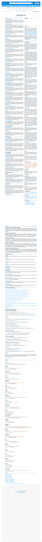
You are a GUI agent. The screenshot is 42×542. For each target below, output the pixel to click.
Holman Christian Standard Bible (9, 77)
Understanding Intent (8, 270)
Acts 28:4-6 (26, 116)
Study (21, 16)
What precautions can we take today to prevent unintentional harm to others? (16, 295)
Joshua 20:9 (26, 90)
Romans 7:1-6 (26, 131)
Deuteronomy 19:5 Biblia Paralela (9, 479)
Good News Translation (8, 101)
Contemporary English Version (9, 87)
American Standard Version (8, 82)
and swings (28, 32)
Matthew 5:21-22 (26, 142)
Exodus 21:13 (26, 62)
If (36, 30)
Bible (3, 11)
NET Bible (6, 110)
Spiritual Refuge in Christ (8, 284)
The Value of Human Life (8, 277)
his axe (32, 32)
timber (26, 32)
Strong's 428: (7, 461)
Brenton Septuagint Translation (9, 189)
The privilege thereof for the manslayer (30, 202)
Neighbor (35, 193)
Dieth (34, 192)
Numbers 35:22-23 (22, 326)
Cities (29, 192)
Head (27, 193)
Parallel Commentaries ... (8, 357)
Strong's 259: (7, 456)
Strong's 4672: (7, 427)
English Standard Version (8, 29)
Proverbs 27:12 (26, 182)
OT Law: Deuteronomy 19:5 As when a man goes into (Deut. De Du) (14, 483)
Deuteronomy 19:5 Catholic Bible (9, 482)
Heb (25, 16)
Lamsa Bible (7, 173)
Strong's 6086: (7, 393)
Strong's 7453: (7, 383)
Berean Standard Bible (8, 34)
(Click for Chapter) (9, 18)
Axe (25, 192)
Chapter (35, 226)
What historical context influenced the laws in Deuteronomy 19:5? (14, 298)
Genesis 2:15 (15, 320)
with (31, 31)
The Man (7, 255)
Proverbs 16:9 (33, 328)
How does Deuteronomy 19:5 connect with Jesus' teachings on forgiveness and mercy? (17, 294)
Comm (23, 16)
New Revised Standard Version (9, 167)
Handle (25, 193)
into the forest (29, 31)
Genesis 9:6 (20, 339)
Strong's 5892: (7, 466)
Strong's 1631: (7, 403)
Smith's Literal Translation (8, 147)
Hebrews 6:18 (26, 127)
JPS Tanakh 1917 (7, 184)
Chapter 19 (8, 11)
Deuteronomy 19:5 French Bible (9, 481)
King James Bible (7, 39)
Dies (33, 192)
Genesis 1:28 (26, 235)
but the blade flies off (29, 33)
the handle (34, 33)
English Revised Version (8, 91)
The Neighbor (7, 258)
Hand (36, 192)
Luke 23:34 (25, 151)
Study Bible (7, 226)
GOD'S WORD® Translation (8, 96)
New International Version (8, 19)
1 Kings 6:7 (27, 319)
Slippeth (25, 198)
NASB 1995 (6, 53)
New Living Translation (8, 24)
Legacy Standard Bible (8, 62)
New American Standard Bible (9, 48)
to (36, 34)
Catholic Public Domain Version (9, 158)
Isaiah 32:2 (25, 186)
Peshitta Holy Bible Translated (9, 178)
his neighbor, (31, 34)
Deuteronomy (5, 11)
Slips (27, 198)
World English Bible (7, 131)
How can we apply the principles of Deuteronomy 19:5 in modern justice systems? (17, 292)
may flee (35, 34)
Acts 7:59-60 (26, 155)
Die (31, 192)
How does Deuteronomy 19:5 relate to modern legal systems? (14, 299)
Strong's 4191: (7, 432)
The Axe (7, 263)
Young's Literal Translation (8, 142)
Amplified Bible (7, 67)
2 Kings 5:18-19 (26, 108)
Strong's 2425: (7, 471)
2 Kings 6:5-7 (26, 170)
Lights (31, 193)
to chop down (34, 32)
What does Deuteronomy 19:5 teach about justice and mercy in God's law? (15, 291)
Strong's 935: (7, 369)
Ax (24, 192)
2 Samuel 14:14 (26, 78)
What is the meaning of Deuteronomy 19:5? (11, 288)
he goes (25, 31)
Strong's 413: (7, 451)
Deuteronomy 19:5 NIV (8, 474)
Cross (19, 16)
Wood (32, 198)
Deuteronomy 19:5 (7, 354)
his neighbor (34, 31)
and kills (28, 34)
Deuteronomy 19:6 (30, 313)
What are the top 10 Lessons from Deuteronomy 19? (13, 300)
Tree (30, 198)
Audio (17, 16)
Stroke (29, 198)
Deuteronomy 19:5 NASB (8, 476)
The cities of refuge (27, 201)
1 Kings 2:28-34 (26, 66)
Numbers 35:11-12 (26, 84)
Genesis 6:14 (30, 319)
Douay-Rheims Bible (8, 153)
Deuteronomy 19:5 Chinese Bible (9, 480)
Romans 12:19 (26, 345)
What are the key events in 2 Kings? (11, 302)
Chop (27, 192)
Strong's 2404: (7, 388)
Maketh (33, 193)
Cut (30, 192)
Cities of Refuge (26, 27)
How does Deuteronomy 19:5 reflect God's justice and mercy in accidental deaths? (17, 296)
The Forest (7, 261)
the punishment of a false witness (29, 204)
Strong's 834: (7, 364)
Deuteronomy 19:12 (18, 349)
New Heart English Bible (8, 116)
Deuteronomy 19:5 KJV (8, 477)
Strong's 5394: (7, 417)
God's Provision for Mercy (8, 274)
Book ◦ (33, 226)
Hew (29, 193)
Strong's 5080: (7, 398)
